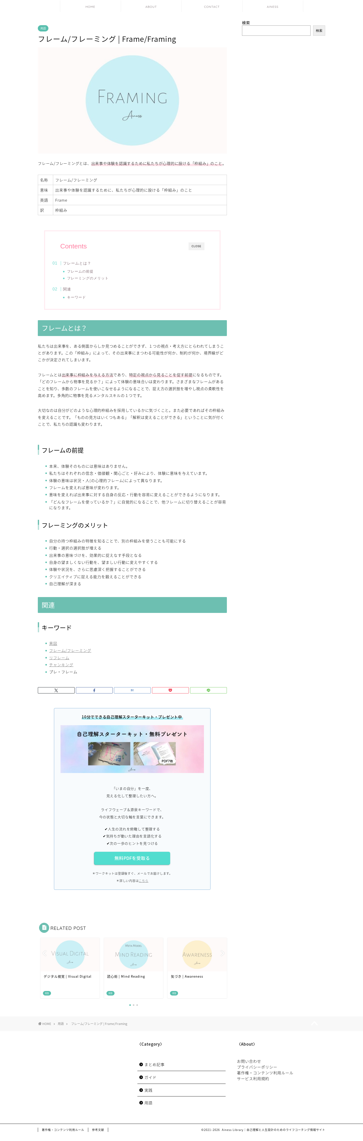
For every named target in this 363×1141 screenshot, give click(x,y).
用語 (43, 28)
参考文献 (98, 1135)
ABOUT (151, 7)
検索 (246, 22)
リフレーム (59, 662)
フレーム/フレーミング (70, 655)
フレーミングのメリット (96, 278)
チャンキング (61, 670)
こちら (143, 886)
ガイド (150, 1082)
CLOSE (196, 246)
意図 (53, 648)
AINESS (273, 7)
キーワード (84, 299)
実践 (148, 1095)
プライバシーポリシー (257, 1072)
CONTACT (212, 7)
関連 (76, 291)
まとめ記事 (154, 1070)
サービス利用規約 (253, 1084)
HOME (90, 7)
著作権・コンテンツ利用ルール (265, 1078)
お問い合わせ (249, 1067)
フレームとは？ (86, 263)
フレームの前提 (88, 271)
